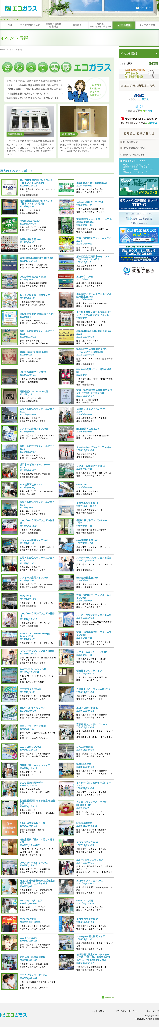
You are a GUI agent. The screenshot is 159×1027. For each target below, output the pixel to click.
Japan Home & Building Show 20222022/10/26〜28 (93, 333)
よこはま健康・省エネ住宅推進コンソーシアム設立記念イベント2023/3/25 (93, 315)
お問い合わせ (145, 7)
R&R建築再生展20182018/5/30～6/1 (31, 486)
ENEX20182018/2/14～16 (84, 486)
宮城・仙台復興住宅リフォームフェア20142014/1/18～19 (93, 635)
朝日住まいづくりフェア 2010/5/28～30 (32, 709)
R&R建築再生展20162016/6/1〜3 (87, 579)
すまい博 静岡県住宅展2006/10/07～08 (32, 958)
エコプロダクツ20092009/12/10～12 (87, 709)
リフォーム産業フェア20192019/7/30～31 (34, 430)
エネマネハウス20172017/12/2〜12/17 (87, 504)
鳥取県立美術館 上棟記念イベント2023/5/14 (37, 315)
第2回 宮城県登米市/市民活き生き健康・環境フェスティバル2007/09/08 (37, 883)
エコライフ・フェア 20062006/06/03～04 (33, 977)
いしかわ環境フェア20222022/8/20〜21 (33, 373)
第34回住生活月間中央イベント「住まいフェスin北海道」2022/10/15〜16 (92, 352)
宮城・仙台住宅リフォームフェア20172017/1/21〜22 (37, 560)
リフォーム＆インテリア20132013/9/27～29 (91, 653)
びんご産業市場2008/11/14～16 (85, 748)
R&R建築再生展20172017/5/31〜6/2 (87, 542)
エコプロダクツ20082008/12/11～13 (30, 748)
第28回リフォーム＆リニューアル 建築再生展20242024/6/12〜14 (94, 222)
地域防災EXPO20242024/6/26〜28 (30, 222)
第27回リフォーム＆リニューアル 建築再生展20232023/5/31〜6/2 (94, 296)
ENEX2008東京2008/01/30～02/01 (86, 824)
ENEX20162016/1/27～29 (28, 597)
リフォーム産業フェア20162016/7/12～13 (34, 579)
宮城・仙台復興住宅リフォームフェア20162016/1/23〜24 (93, 597)
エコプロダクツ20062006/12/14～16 (87, 920)
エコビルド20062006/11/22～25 (28, 939)
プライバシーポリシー (126, 1011)
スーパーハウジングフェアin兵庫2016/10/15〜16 (93, 559)
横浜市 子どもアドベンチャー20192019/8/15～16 (91, 411)
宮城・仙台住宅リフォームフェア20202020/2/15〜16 (37, 411)
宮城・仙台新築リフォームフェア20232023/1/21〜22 (37, 333)
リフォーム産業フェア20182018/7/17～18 (90, 467)
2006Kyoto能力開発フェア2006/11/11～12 (90, 938)
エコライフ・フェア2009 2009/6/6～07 (33, 727)
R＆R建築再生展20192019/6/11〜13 (87, 430)
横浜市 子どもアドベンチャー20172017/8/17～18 (91, 523)
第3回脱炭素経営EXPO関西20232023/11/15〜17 (37, 259)
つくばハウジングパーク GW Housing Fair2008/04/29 (91, 805)
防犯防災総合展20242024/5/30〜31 (30, 241)
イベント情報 (128, 53)
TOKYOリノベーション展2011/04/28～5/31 (33, 671)
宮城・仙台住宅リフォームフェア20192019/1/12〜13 (37, 449)
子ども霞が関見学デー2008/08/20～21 (31, 784)
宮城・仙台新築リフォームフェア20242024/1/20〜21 (93, 240)
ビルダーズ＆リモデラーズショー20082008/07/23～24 (93, 785)
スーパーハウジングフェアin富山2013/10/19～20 (37, 652)
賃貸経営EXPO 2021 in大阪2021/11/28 (34, 393)
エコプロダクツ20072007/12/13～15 (87, 844)
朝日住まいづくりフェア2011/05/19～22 (89, 672)
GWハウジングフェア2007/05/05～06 (31, 902)
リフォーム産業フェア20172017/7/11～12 (34, 542)
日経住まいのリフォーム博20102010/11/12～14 (93, 690)
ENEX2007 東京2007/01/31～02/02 (30, 920)
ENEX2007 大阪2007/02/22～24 (85, 902)
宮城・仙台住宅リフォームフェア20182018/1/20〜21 (37, 504)
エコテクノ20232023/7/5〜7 (84, 278)
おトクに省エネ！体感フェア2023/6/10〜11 (35, 296)
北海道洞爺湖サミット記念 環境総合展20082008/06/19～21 (37, 803)
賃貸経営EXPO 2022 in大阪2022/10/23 (34, 353)
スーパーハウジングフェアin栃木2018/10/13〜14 (93, 449)
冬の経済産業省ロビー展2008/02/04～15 (32, 824)
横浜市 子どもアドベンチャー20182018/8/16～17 (35, 467)
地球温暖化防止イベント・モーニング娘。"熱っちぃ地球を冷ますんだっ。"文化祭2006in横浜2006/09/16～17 (93, 958)
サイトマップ (152, 1011)
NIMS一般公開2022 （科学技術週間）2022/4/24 (93, 372)
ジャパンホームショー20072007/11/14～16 (34, 864)
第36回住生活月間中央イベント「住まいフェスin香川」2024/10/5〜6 (36, 203)
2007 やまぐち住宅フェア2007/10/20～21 (89, 861)
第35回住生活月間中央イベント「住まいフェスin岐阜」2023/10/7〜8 (92, 259)
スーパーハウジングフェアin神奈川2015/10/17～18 (37, 616)
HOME (3, 49)
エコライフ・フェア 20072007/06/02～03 (89, 882)
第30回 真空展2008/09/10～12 (85, 765)
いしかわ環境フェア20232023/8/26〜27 (33, 278)
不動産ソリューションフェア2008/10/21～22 (35, 767)
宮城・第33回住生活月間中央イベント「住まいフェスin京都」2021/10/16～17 (94, 393)
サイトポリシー (98, 1011)
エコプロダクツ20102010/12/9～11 (30, 690)
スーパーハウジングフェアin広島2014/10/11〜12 (93, 616)
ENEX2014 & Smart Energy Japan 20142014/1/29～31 (35, 636)
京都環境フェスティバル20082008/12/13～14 (91, 726)
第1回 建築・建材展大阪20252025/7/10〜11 (91, 184)
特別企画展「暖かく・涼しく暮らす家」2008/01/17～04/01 (37, 842)
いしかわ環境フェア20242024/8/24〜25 (89, 203)
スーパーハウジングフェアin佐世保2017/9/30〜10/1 (37, 523)
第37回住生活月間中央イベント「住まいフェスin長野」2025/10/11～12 (36, 182)
